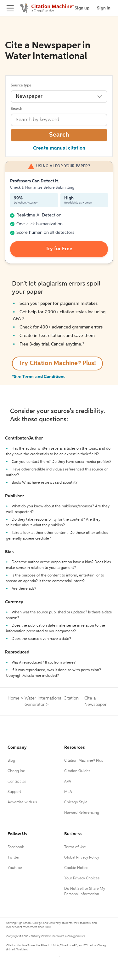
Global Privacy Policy (81, 858)
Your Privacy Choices (81, 878)
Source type (21, 85)
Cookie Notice (76, 868)
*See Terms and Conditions (38, 377)
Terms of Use (75, 847)
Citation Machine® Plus (83, 761)
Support (14, 792)
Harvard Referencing (81, 813)
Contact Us (17, 781)
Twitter (14, 858)
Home (14, 698)
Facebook (16, 847)
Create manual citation (59, 148)
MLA (68, 792)
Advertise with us (22, 802)
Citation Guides (77, 771)
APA (67, 781)
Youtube (15, 868)
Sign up (82, 8)
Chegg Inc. (17, 771)
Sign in (103, 8)
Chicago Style (75, 802)
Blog (11, 761)
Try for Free (59, 248)
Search (16, 109)
